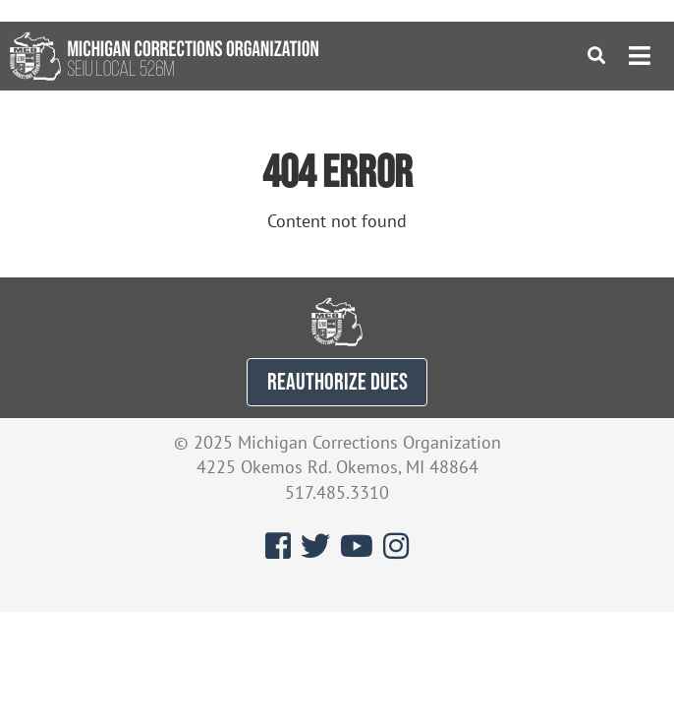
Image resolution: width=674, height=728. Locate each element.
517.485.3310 (337, 492)
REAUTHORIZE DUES (337, 381)
